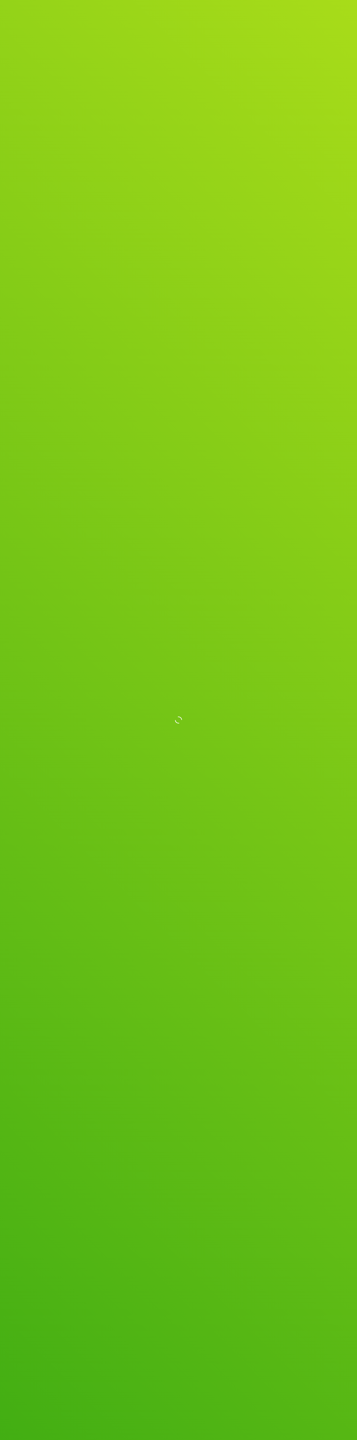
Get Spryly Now (306, 13)
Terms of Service (175, 1393)
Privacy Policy (145, 1393)
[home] (49, 12)
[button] (206, 882)
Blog (276, 13)
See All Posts (178, 1210)
